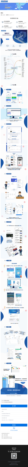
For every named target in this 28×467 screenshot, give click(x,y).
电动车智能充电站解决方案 (5, 415)
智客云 (3, 411)
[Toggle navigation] (27, 2)
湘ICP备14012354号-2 (14, 463)
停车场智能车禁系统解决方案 (6, 413)
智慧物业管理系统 (4, 409)
